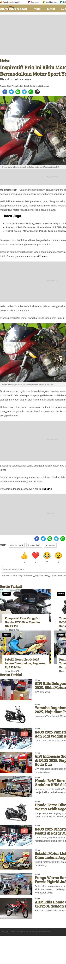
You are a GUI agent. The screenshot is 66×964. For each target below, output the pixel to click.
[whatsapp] (31, 91)
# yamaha (50, 545)
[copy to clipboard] (37, 91)
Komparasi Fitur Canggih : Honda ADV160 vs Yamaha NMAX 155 (22, 622)
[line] (18, 91)
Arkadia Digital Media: (11, 2)
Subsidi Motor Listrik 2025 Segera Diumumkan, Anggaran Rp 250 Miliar (25, 663)
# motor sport (16, 545)
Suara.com (35, 2)
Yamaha (43, 256)
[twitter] (11, 91)
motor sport (32, 256)
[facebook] (5, 91)
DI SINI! (47, 488)
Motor (51, 8)
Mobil (38, 8)
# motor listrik (34, 545)
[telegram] (24, 91)
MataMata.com (51, 2)
